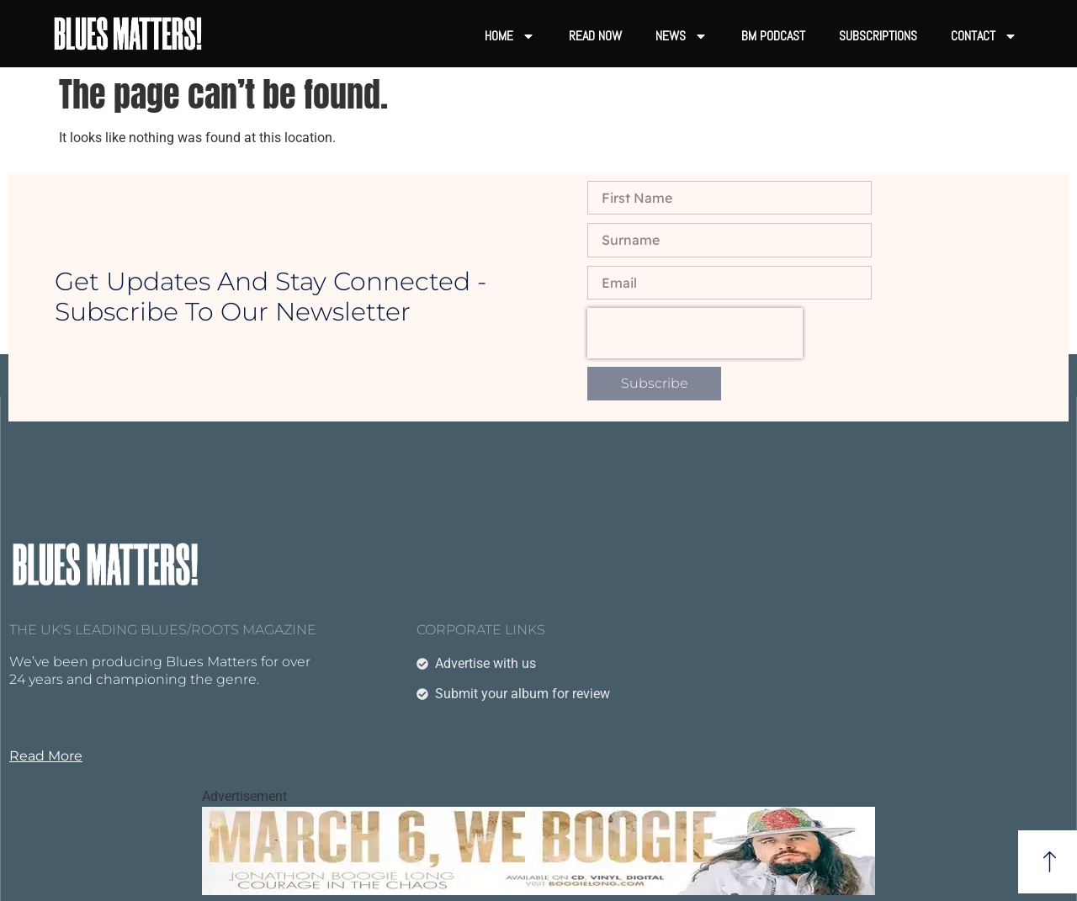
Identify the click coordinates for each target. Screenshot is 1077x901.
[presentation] (695, 333)
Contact (984, 36)
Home (510, 36)
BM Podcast (773, 36)
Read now (595, 36)
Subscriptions (878, 36)
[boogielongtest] (538, 890)
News (681, 36)
